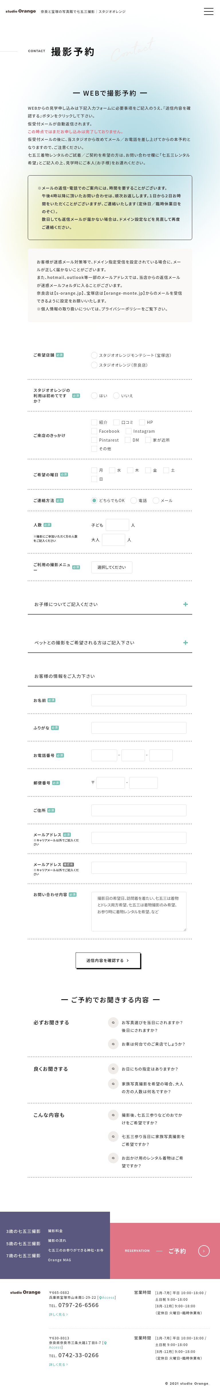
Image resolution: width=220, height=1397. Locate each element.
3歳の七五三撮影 (23, 1231)
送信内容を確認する (108, 960)
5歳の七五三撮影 (23, 1243)
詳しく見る (59, 1314)
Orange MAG (59, 1259)
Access (107, 1297)
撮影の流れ (57, 1240)
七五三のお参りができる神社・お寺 (76, 1250)
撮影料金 (55, 1230)
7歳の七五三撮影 (23, 1255)
